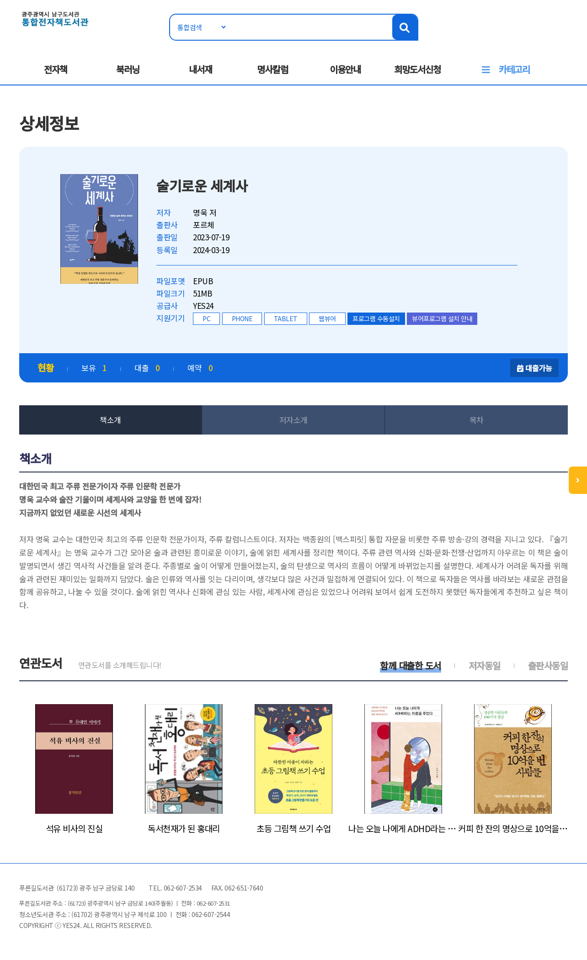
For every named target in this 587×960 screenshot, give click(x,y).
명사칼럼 (272, 69)
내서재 (200, 69)
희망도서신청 (417, 69)
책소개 (110, 419)
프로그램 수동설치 (376, 318)
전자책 (55, 69)
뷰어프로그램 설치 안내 (442, 318)
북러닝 (127, 69)
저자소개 (293, 419)
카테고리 (514, 69)
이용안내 (345, 69)
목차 (477, 419)
